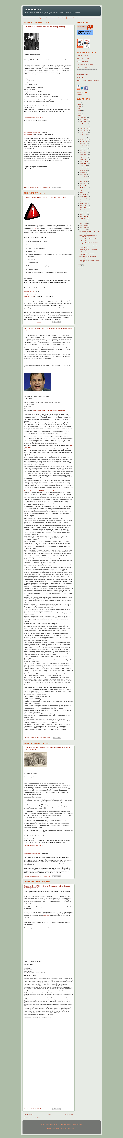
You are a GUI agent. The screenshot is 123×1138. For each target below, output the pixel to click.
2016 (79, 110)
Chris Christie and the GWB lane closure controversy (49, 410)
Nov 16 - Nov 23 (84, 130)
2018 (79, 106)
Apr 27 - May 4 (83, 194)
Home (25, 18)
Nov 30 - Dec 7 (84, 126)
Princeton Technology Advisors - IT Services (88, 80)
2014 (79, 115)
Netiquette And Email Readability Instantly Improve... (87, 257)
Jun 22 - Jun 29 (84, 176)
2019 (79, 104)
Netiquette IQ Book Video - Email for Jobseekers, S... (88, 246)
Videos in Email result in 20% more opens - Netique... (88, 250)
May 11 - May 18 (84, 190)
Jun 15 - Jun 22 (84, 179)
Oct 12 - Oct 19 (84, 141)
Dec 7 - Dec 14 (84, 123)
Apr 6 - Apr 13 (83, 201)
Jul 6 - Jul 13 (83, 172)
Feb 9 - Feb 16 (83, 218)
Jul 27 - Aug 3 (83, 165)
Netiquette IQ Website (82, 55)
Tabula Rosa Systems (82, 74)
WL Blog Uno (80, 77)
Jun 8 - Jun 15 (83, 181)
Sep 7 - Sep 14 (84, 152)
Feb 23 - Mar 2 (83, 214)
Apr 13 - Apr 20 (84, 199)
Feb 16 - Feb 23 (84, 216)
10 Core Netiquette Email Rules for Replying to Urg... (88, 236)
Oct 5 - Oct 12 (83, 143)
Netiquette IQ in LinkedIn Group (85, 67)
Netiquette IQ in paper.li (82, 71)
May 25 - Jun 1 (84, 185)
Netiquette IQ (33, 9)
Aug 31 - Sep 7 (84, 154)
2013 (79, 265)
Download (28, 447)
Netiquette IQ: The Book (83, 58)
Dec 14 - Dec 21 (84, 121)
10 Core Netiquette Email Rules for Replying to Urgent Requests (45, 197)
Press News (49, 18)
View (70, 445)
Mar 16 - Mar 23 (84, 207)
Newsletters (33, 18)
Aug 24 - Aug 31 (84, 157)
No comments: (46, 187)
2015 (79, 113)
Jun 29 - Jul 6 (83, 174)
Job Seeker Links (60, 18)
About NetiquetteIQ (73, 18)
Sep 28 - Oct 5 (83, 146)
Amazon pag (46, 915)
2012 (79, 267)
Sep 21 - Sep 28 (84, 148)
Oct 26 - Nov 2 (83, 137)
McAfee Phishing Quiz (82, 61)
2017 (79, 108)
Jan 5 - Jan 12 (83, 229)
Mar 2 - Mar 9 (83, 212)
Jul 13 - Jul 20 (83, 170)
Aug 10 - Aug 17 (84, 161)
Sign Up (41, 18)
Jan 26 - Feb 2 (83, 223)
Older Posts (69, 1114)
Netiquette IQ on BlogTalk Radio (85, 64)
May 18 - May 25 (84, 187)
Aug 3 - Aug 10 (84, 163)
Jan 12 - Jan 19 (84, 227)
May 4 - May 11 (84, 192)
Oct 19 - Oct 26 (84, 139)
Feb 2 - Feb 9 (83, 221)
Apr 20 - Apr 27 (84, 196)
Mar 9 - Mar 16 (83, 210)
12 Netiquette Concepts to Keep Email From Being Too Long (44, 27)
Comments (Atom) (35, 1117)
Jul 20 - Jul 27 (83, 168)
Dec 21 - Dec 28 (84, 119)
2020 (79, 102)
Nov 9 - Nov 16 (84, 132)
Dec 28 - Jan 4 (83, 117)
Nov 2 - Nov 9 (83, 134)
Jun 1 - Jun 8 (83, 183)
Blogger (80, 1124)
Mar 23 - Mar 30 (84, 205)
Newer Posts (28, 1114)
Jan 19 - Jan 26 (84, 225)
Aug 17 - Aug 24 (84, 159)
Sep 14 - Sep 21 (84, 150)
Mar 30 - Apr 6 (83, 203)
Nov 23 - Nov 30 (84, 128)
